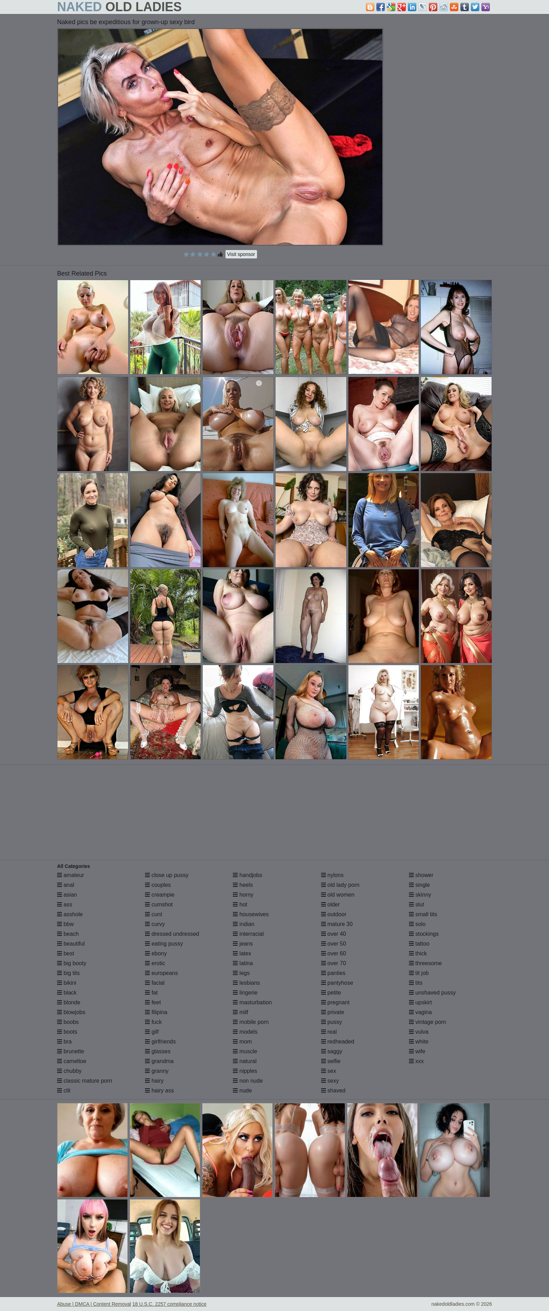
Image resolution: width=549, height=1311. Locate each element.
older (330, 904)
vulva (419, 1032)
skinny (420, 895)
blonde (69, 1002)
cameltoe (71, 1061)
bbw (65, 924)
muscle (245, 1051)
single (419, 885)
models (245, 1032)
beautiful (71, 944)
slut (416, 904)
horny (243, 895)
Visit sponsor (241, 254)
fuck (153, 1022)
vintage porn (427, 1022)
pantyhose (337, 983)
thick (418, 953)
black (67, 993)
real (329, 1032)
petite (331, 993)
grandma (159, 1061)
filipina (156, 1012)
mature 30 (337, 924)
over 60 (333, 953)
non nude (248, 1081)
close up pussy (166, 875)
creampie (159, 895)
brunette (70, 1051)
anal (65, 885)
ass (64, 904)
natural (244, 1061)
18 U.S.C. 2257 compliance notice (169, 1304)
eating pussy (164, 944)
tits (416, 983)
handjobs (247, 875)
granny (156, 1071)
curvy (155, 924)
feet (153, 1002)
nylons (332, 875)
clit (63, 1090)
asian (67, 895)
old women (338, 895)
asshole (70, 914)
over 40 (333, 934)
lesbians (246, 983)
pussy (331, 1022)
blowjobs (71, 1012)
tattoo (419, 944)
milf (240, 1012)
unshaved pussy (432, 993)
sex (328, 1071)
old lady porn (340, 885)
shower (421, 875)
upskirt (420, 1002)
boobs (68, 1022)
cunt (153, 914)
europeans (161, 973)
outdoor (334, 914)
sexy (330, 1081)
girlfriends (160, 1042)
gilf (152, 1032)
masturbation (252, 1002)
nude (242, 1090)
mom (242, 1042)
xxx (416, 1061)
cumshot (159, 904)
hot (240, 904)
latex (242, 953)
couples (158, 885)
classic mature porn (84, 1081)
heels (243, 885)
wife (417, 1051)
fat (151, 993)
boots (67, 1032)
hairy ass (159, 1090)
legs (241, 973)
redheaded (337, 1042)
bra (64, 1042)
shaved (333, 1090)
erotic (155, 963)
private (332, 1012)
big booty (71, 963)
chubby (69, 1071)
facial (155, 983)
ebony (156, 953)
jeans (243, 944)
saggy (331, 1051)
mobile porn (251, 1022)
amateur (70, 875)
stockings (424, 934)
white (419, 1042)
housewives (251, 914)
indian (243, 924)
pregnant (335, 1002)
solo (417, 924)
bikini (66, 983)
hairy (154, 1081)
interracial (248, 934)
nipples (245, 1071)
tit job (419, 973)
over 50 (333, 944)
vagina (420, 1012)
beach (68, 934)
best (65, 953)
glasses (158, 1051)
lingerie (245, 993)
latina (243, 963)
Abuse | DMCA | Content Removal (94, 1304)
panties (333, 973)
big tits (68, 973)
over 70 (333, 963)
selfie (331, 1061)
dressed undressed (172, 934)
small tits (423, 914)
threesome (425, 963)
